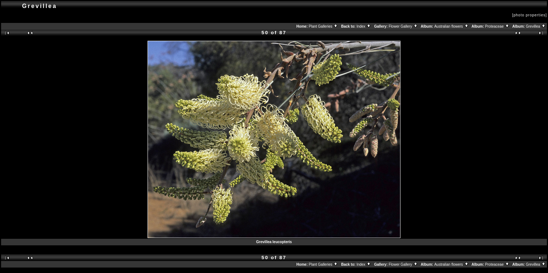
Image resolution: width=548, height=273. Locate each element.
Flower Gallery (403, 26)
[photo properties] (529, 15)
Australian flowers (451, 26)
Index (363, 26)
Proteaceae (497, 26)
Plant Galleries (323, 26)
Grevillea (536, 26)
